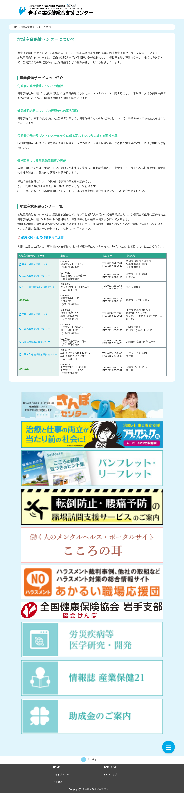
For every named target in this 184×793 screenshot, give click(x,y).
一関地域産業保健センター (36, 328)
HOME (15, 27)
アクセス (57, 782)
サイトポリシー (61, 774)
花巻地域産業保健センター (36, 314)
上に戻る (92, 759)
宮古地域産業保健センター (36, 275)
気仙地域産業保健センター (36, 341)
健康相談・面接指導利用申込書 (42, 237)
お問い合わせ (110, 767)
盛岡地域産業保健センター (36, 264)
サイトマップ (110, 774)
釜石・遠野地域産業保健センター (39, 287)
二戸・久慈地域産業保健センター (39, 354)
